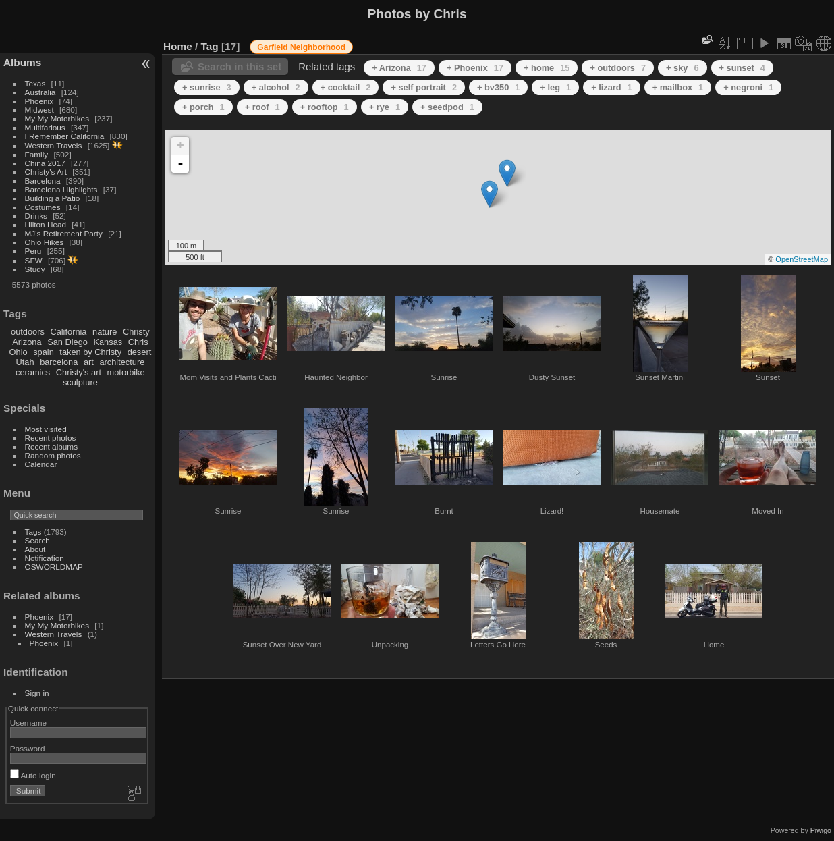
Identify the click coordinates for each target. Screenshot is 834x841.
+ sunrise (206, 87)
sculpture (80, 382)
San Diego (67, 342)
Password (27, 748)
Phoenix (39, 101)
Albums (22, 62)
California (68, 332)
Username (28, 722)
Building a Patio (52, 198)
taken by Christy (90, 352)
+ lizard (611, 87)
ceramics (33, 372)
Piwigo (820, 830)
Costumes (43, 206)
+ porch (203, 107)
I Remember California (65, 136)
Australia (40, 92)
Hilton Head (45, 224)
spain (43, 352)
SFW (34, 260)
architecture (121, 362)
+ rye (384, 107)
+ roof (262, 107)
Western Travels (53, 145)
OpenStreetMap (801, 259)
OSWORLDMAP (54, 566)
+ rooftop (324, 107)
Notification (44, 557)
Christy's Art (46, 171)
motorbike (126, 372)
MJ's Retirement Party (64, 233)
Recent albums (51, 446)
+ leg (555, 87)
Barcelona (43, 180)
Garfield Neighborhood (301, 47)
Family (37, 154)
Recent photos (50, 437)
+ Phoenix (475, 68)
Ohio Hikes (44, 242)
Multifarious (45, 127)
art (89, 362)
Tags (33, 531)
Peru (33, 250)
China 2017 (45, 163)
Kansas (107, 342)
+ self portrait (424, 87)
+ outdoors (618, 68)
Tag (210, 46)
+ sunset (742, 68)
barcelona (59, 362)
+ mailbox (678, 87)
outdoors (28, 332)
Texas (35, 83)
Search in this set (239, 66)
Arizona (26, 342)
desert (140, 352)
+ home (546, 68)
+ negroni (748, 87)
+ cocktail (346, 87)
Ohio (18, 352)
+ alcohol (276, 87)
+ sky (682, 68)
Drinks (36, 215)
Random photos (53, 455)
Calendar (41, 464)
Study (35, 269)
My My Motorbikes (57, 118)
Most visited (46, 429)
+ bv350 (498, 87)
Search (37, 540)
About (35, 549)
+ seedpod (447, 107)
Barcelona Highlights (61, 189)
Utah (25, 362)
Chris (138, 342)
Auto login (33, 775)
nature (104, 332)
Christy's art (78, 372)
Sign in (37, 692)
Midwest (39, 109)
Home (177, 46)
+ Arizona (399, 68)
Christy (136, 332)
